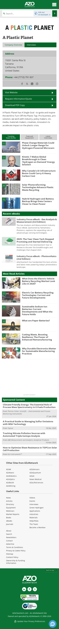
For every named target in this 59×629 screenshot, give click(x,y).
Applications (35, 511)
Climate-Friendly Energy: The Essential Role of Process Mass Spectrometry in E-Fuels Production (29, 406)
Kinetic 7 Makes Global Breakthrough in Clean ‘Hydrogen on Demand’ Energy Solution (38, 160)
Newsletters (11, 537)
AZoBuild (10, 482)
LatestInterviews (48, 137)
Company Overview (13, 44)
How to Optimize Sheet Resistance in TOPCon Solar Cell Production (30, 449)
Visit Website (11, 92)
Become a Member (38, 527)
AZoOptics (10, 479)
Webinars (10, 511)
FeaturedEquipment (29, 137)
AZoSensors (34, 469)
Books (8, 517)
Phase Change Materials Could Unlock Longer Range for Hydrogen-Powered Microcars (38, 145)
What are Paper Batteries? (36, 320)
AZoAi (32, 476)
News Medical (36, 479)
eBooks (9, 521)
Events (32, 501)
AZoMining (10, 486)
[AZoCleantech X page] (35, 589)
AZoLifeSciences (36, 482)
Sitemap (9, 554)
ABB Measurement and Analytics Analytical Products (28, 440)
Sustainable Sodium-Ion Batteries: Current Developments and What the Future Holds (37, 310)
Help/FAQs (34, 521)
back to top (51, 570)
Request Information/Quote (18, 98)
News (8, 497)
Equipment (11, 507)
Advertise (10, 544)
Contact (9, 540)
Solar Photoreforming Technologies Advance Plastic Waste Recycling (38, 187)
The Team (34, 524)
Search (9, 534)
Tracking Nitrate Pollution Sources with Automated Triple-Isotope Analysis (24, 434)
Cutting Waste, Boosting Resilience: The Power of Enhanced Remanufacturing (37, 337)
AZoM (8, 469)
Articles (9, 501)
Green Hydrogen (37, 507)
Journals (9, 524)
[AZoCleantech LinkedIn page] (24, 589)
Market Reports (12, 514)
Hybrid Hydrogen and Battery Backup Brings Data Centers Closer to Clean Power (38, 201)
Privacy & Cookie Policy (15, 550)
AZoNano (10, 472)
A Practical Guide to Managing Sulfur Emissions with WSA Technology (28, 422)
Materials (34, 517)
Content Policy (12, 557)
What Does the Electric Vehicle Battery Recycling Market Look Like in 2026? (38, 281)
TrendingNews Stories (11, 137)
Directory (10, 504)
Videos (32, 497)
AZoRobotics (11, 476)
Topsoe (10, 428)
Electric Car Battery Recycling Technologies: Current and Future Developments (38, 295)
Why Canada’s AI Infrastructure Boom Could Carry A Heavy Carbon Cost (39, 173)
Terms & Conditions (14, 547)
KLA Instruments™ (15, 454)
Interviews (34, 504)
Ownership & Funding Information (15, 561)
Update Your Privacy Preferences (29, 621)
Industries (34, 514)
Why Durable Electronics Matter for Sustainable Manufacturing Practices (39, 351)
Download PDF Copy (15, 105)
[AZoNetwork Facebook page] (29, 589)
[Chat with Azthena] (52, 624)
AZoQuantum (35, 472)
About (8, 531)
